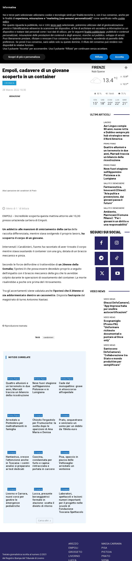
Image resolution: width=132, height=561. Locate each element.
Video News (109, 244)
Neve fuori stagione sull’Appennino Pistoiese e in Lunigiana (44, 357)
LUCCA (72, 520)
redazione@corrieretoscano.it (16, 526)
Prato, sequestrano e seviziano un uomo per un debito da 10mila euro (70, 394)
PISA (104, 508)
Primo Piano (12, 350)
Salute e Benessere (114, 166)
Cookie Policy (9, 532)
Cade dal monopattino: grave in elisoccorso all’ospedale (70, 357)
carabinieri (48, 308)
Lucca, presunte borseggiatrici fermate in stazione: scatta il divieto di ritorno (44, 463)
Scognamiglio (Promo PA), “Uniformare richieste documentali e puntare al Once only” (115, 263)
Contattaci (96, 539)
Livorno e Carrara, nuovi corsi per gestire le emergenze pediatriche (18, 463)
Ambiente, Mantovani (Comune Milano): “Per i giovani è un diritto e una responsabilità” (115, 186)
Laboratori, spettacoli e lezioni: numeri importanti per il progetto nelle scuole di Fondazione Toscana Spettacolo (71, 466)
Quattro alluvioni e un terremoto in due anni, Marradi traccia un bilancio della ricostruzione (17, 359)
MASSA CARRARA (111, 504)
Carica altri (44, 481)
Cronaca (9, 83)
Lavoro (107, 122)
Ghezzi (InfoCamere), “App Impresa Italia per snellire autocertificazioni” (115, 249)
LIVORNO (74, 516)
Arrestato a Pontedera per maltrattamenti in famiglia (17, 393)
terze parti (56, 25)
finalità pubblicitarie (94, 31)
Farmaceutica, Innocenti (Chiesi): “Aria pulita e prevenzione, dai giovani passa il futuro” (115, 172)
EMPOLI (73, 508)
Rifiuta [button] (99, 57)
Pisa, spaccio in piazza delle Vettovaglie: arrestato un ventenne (71, 426)
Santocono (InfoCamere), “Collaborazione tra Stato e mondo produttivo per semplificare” (116, 278)
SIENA (105, 520)
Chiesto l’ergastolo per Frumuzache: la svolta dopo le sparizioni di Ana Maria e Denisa (44, 394)
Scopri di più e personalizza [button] (24, 57)
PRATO (105, 516)
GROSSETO (75, 512)
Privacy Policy (24, 532)
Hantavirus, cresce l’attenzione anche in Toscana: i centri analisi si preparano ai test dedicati (18, 429)
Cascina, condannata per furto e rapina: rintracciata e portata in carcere (44, 427)
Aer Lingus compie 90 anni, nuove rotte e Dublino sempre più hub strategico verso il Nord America (116, 128)
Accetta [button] (119, 57)
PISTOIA (106, 512)
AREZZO (73, 504)
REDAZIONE (14, 96)
